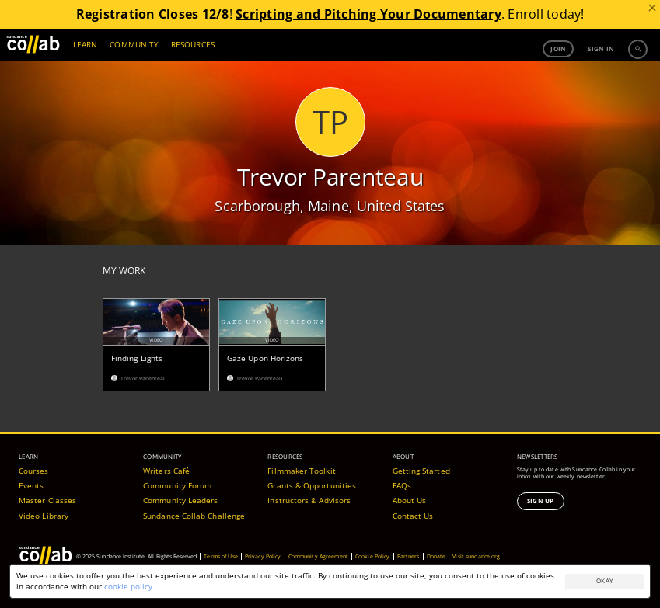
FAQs (402, 479)
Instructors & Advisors (309, 493)
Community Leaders (180, 493)
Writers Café (166, 464)
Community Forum (177, 479)
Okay (604, 580)
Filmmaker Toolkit (301, 464)
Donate (436, 550)
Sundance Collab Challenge (194, 509)
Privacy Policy (263, 550)
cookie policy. (129, 586)
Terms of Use (221, 550)
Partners (408, 550)
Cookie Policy (372, 550)
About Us (410, 493)
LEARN (85, 44)
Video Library (43, 509)
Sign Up (540, 494)
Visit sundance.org (476, 550)
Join (558, 48)
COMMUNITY (134, 44)
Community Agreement (318, 550)
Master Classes (47, 493)
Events (31, 479)
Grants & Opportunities (311, 479)
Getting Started (421, 464)
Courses (34, 464)
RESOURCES (193, 44)
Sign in (601, 48)
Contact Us (413, 509)
